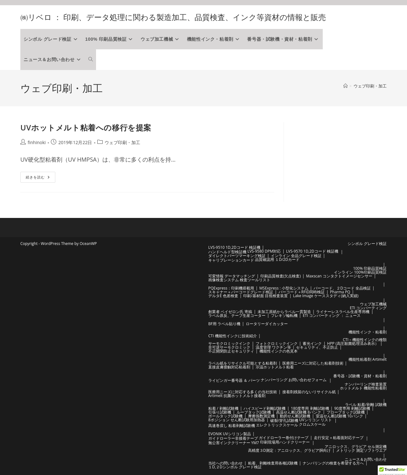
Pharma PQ (340, 292)
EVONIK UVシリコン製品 (229, 434)
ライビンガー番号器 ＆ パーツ (234, 380)
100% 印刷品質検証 (370, 268)
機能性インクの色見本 (278, 351)
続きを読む (38, 178)
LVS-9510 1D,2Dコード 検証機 (234, 247)
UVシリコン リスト (315, 420)
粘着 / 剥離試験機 (223, 408)
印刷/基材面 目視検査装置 (265, 295)
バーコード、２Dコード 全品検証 (342, 288)
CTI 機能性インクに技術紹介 (232, 336)
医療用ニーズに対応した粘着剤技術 (312, 363)
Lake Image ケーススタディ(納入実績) (326, 295)
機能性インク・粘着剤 (367, 332)
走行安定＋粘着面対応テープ (338, 437)
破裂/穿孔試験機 (284, 420)
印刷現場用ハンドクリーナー (285, 442)
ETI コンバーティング (368, 308)
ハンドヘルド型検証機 (227, 252)
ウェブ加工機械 (373, 304)
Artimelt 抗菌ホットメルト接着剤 (237, 395)
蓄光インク (312, 343)
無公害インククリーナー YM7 (233, 442)
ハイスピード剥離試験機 (265, 408)
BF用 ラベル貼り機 (224, 323)
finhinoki (37, 142)
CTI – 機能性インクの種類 (365, 339)
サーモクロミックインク (229, 343)
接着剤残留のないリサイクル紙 (309, 392)
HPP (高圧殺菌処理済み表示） (353, 343)
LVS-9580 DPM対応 (264, 251)
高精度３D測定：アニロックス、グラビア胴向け (289, 450)
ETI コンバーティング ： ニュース (332, 315)
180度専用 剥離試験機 (310, 408)
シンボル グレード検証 (367, 243)
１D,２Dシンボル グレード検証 (235, 467)
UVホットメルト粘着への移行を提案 (85, 127)
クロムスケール (312, 424)
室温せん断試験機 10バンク (339, 416)
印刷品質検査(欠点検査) (280, 276)
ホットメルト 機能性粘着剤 (363, 388)
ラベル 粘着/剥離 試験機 (366, 404)
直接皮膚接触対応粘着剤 (229, 367)
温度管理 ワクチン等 (273, 347)
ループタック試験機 (254, 412)
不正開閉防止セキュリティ (231, 351)
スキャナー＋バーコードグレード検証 (240, 292)
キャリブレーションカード (231, 260)
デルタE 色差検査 (223, 295)
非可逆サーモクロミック (229, 347)
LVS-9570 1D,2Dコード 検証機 (312, 251)
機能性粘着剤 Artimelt (367, 359)
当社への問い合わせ (225, 463)
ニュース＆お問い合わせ (366, 459)
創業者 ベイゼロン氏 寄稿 (230, 311)
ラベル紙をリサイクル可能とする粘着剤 (242, 363)
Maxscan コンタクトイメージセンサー (339, 276)
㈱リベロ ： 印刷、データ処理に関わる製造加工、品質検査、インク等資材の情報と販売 (173, 17)
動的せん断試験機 (295, 416)
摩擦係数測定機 (261, 416)
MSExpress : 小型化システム (283, 288)
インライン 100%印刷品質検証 (360, 272)
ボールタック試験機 (225, 416)
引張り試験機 (219, 412)
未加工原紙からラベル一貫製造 (284, 311)
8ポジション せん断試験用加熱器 (236, 420)
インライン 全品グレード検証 (296, 255)
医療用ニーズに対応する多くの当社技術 (242, 392)
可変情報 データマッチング (231, 276)
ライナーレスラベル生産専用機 (342, 311)
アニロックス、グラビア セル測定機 (356, 446)
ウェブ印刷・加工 (370, 86)
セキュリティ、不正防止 (317, 347)
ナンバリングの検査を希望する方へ (333, 463)
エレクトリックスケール (277, 425)
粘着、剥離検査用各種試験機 (273, 463)
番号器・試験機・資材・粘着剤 (360, 376)
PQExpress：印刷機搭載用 (231, 288)
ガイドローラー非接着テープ (233, 438)
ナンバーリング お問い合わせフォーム (294, 379)
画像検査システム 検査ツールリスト (239, 280)
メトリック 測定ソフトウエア (361, 450)
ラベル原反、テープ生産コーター (237, 315)
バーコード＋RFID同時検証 (302, 292)
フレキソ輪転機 (284, 315)
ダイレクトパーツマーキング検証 (237, 255)
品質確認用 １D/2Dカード (277, 259)
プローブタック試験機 (346, 412)
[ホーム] (345, 86)
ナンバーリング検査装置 (366, 384)
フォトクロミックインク (277, 343)
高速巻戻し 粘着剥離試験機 (231, 425)
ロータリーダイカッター (267, 323)
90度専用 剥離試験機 (352, 408)
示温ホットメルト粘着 (275, 367)
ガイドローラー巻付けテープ (283, 437)
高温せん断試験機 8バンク (298, 412)
